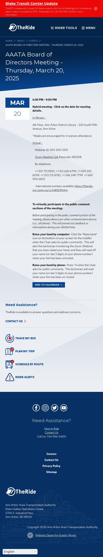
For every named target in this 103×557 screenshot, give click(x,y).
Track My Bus (20, 338)
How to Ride (51, 428)
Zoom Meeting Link (46, 157)
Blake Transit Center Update (31, 3)
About (21, 40)
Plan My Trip (20, 351)
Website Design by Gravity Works (51, 535)
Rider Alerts (19, 377)
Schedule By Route (24, 364)
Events (33, 40)
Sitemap (51, 472)
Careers (51, 453)
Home (9, 40)
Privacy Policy (51, 466)
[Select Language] (20, 552)
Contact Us (14, 321)
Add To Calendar (49, 284)
